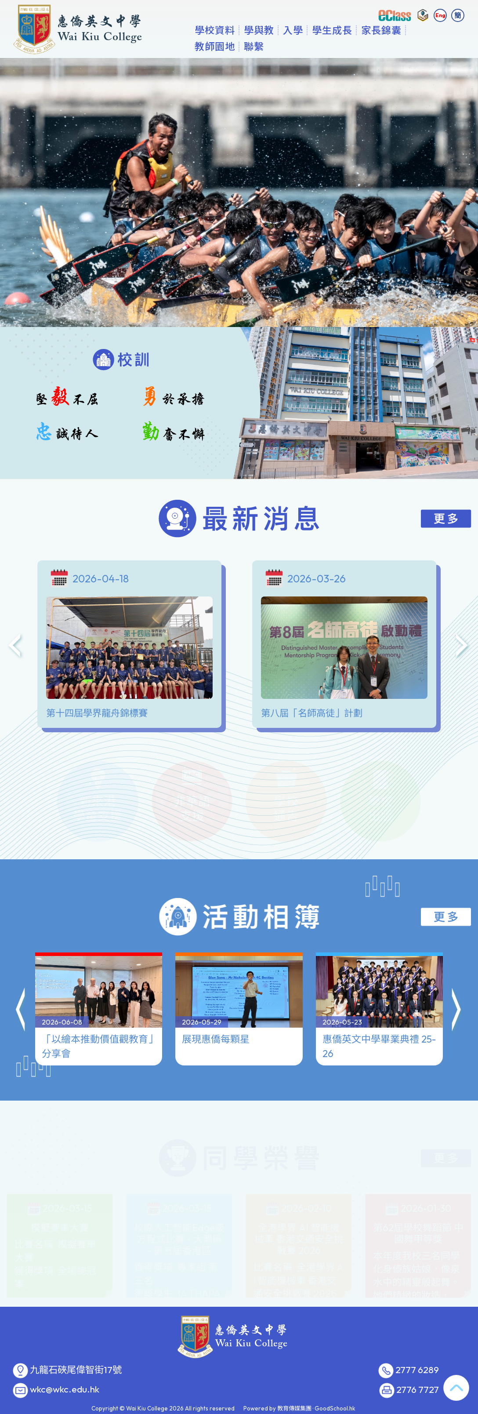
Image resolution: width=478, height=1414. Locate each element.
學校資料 (261, 46)
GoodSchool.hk (335, 1408)
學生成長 (378, 46)
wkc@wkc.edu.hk (64, 1389)
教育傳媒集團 (294, 1408)
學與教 (305, 46)
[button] (21, 970)
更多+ (423, 46)
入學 (340, 46)
